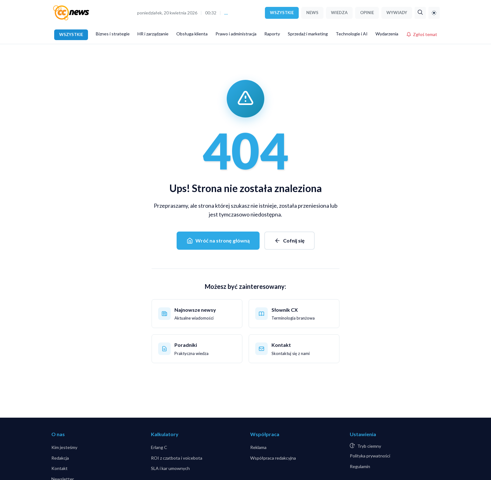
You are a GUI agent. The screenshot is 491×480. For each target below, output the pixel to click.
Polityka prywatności (370, 455)
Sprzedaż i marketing (308, 33)
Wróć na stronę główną (218, 240)
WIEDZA (339, 12)
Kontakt (59, 468)
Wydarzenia (386, 33)
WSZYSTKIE (282, 12)
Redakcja (60, 458)
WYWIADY (396, 12)
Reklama (258, 447)
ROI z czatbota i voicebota (176, 458)
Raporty (272, 33)
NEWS (312, 12)
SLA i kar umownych (170, 468)
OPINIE (367, 12)
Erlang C (159, 447)
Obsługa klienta (192, 33)
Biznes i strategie (113, 33)
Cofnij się (289, 240)
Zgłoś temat (421, 34)
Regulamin (360, 466)
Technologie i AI (352, 33)
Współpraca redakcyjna (273, 458)
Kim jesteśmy (64, 447)
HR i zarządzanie (152, 33)
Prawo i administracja (235, 33)
